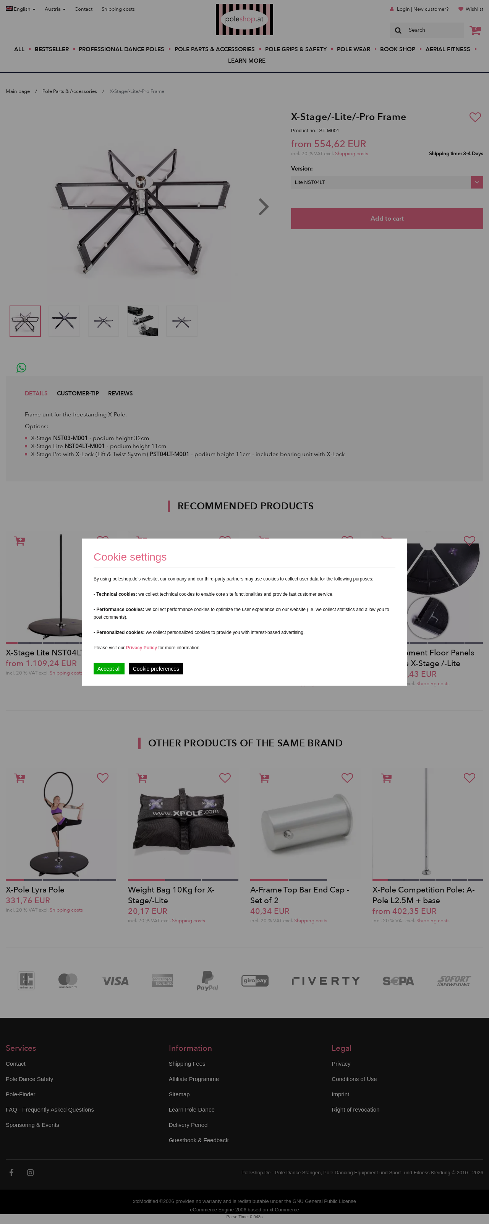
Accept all (109, 668)
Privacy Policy (141, 647)
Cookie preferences (156, 668)
